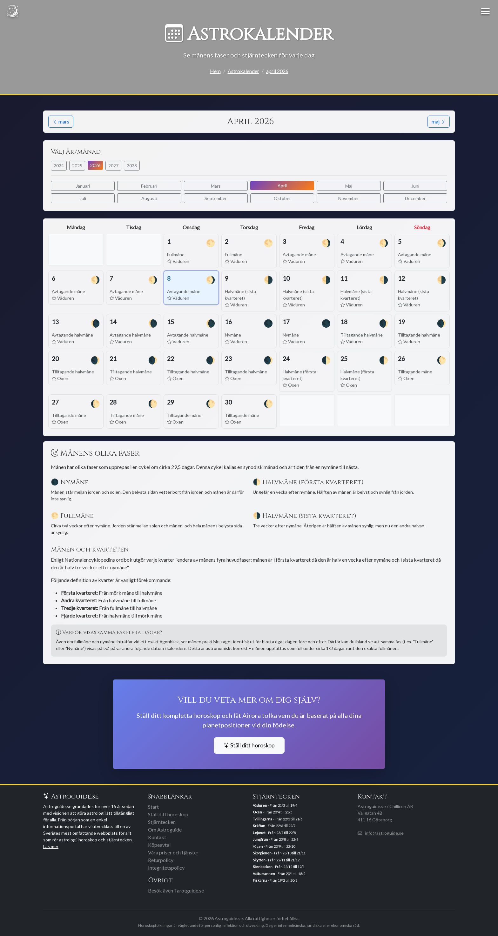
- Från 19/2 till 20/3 (275, 880)
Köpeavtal (159, 845)
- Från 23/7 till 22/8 (274, 833)
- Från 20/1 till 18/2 (279, 874)
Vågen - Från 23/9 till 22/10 (274, 846)
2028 (132, 165)
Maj (348, 186)
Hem (215, 71)
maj (439, 121)
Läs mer (50, 846)
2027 (113, 165)
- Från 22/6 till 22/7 (274, 826)
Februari (149, 186)
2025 (77, 165)
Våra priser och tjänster (173, 852)
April (282, 185)
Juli (83, 198)
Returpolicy (160, 860)
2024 (59, 165)
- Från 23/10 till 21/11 (279, 853)
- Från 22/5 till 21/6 (277, 819)
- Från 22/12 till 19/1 (279, 867)
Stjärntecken (162, 822)
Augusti (149, 198)
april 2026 (277, 71)
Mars (216, 186)
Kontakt (157, 837)
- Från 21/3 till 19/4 (275, 805)
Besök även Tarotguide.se (176, 890)
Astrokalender (243, 71)
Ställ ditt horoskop (249, 745)
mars (60, 121)
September (216, 198)
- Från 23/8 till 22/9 (275, 839)
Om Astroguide (165, 829)
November (348, 198)
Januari (83, 186)
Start (153, 807)
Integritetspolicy (166, 868)
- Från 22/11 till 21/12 (276, 860)
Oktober (282, 198)
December (415, 198)
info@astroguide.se (384, 833)
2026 (95, 165)
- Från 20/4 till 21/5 (272, 812)
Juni (415, 186)
